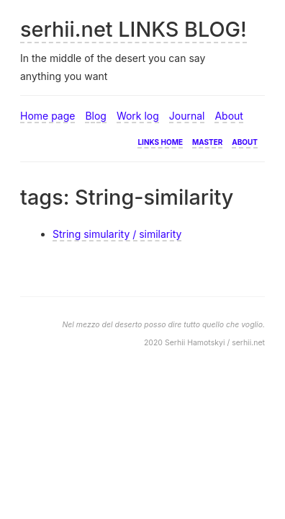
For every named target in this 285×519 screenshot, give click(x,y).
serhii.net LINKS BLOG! (133, 29)
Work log (138, 116)
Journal (187, 116)
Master (207, 141)
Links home (160, 141)
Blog (96, 116)
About (228, 116)
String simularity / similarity (117, 234)
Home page (47, 116)
